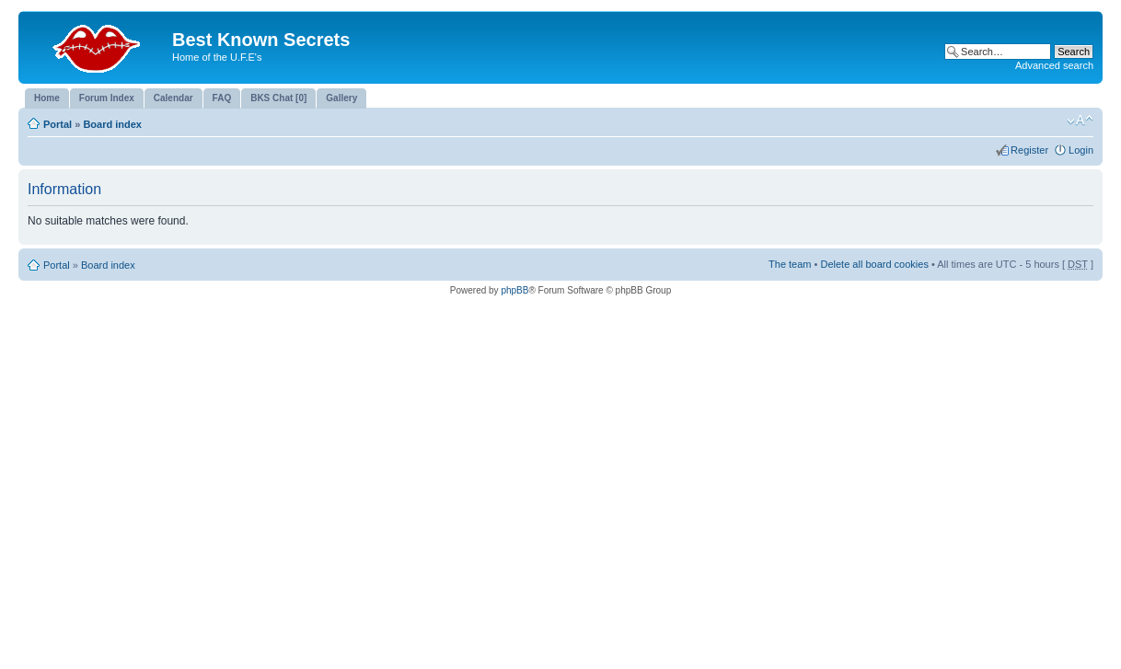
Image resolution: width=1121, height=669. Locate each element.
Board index (112, 124)
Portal (57, 124)
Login (1081, 150)
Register (1029, 150)
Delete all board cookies (874, 264)
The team (790, 264)
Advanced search (1054, 65)
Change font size (1080, 120)
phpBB (514, 290)
